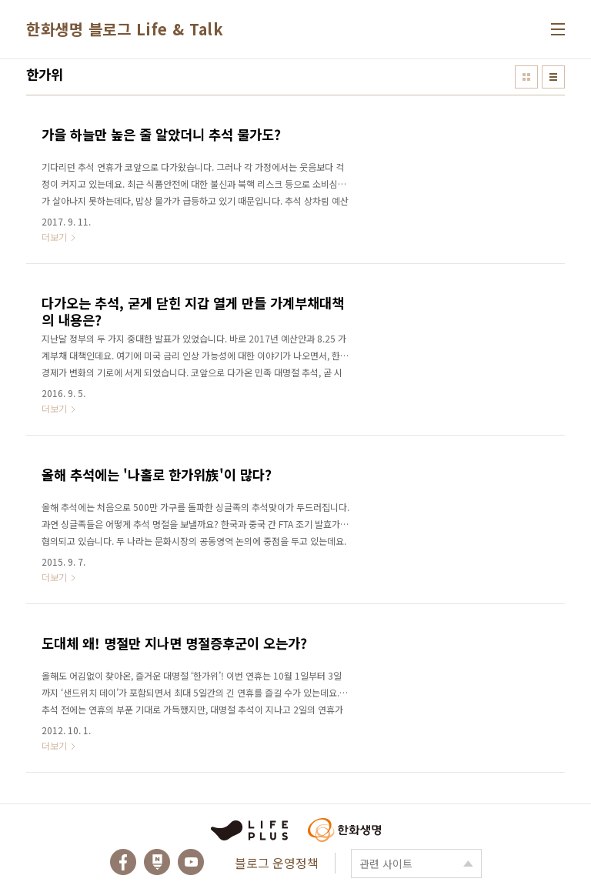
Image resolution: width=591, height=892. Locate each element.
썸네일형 (526, 77)
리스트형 (553, 77)
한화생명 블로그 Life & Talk (124, 29)
